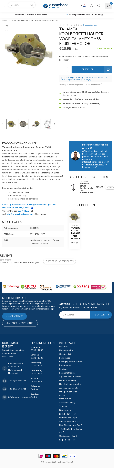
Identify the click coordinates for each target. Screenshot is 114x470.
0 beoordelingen (90, 25)
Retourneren (65, 365)
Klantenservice (14, 316)
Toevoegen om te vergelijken (71, 84)
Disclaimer (64, 369)
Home (5, 20)
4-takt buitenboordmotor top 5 (70, 431)
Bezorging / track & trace (70, 361)
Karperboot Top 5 (67, 439)
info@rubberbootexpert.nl (95, 161)
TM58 (26, 192)
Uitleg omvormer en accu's (68, 393)
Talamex (63, 25)
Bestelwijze (64, 358)
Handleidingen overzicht (70, 384)
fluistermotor (8, 156)
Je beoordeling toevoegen (59, 261)
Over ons (63, 346)
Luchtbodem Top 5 (67, 414)
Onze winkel (65, 398)
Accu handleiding (67, 402)
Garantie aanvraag (67, 380)
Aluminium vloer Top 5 (69, 421)
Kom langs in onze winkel (20, 323)
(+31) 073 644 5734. (94, 164)
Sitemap (63, 406)
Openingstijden (66, 354)
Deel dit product (94, 84)
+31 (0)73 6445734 (17, 380)
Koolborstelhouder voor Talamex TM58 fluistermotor (35, 20)
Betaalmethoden (67, 372)
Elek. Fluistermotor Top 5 (70, 425)
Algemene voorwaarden (70, 376)
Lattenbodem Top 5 (68, 417)
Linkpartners (65, 410)
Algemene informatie (69, 388)
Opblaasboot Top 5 (68, 436)
